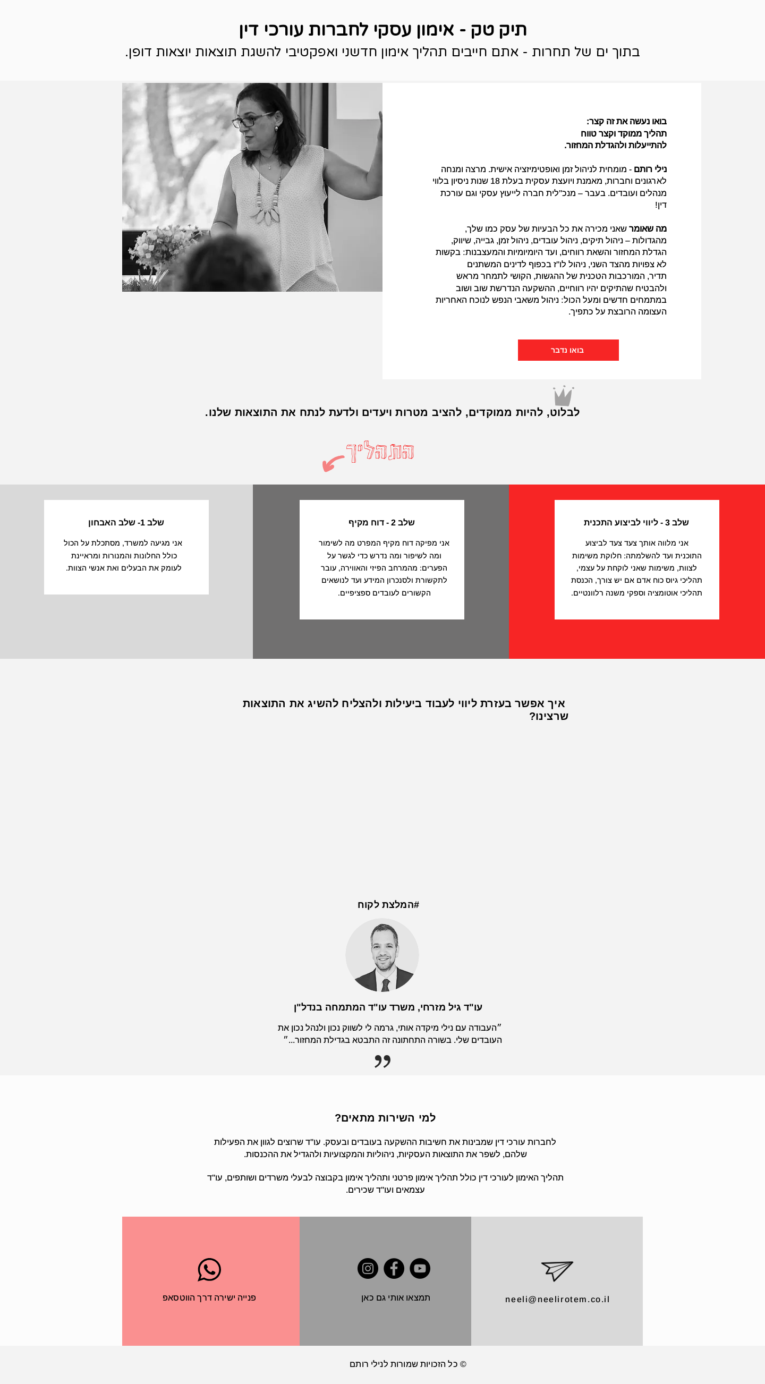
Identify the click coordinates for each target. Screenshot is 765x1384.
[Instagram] (368, 1268)
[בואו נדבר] (568, 350)
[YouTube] (420, 1268)
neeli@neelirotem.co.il (557, 1299)
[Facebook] (394, 1268)
